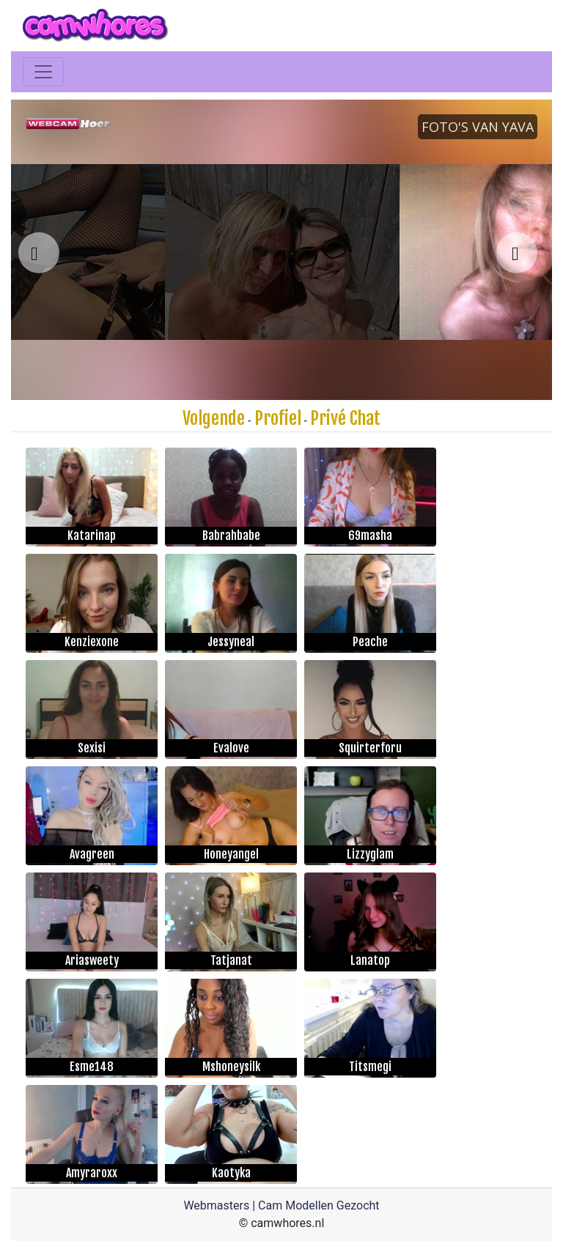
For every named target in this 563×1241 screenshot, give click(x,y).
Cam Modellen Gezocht (319, 1205)
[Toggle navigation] (43, 71)
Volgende (214, 418)
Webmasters (216, 1205)
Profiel (277, 418)
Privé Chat (345, 418)
